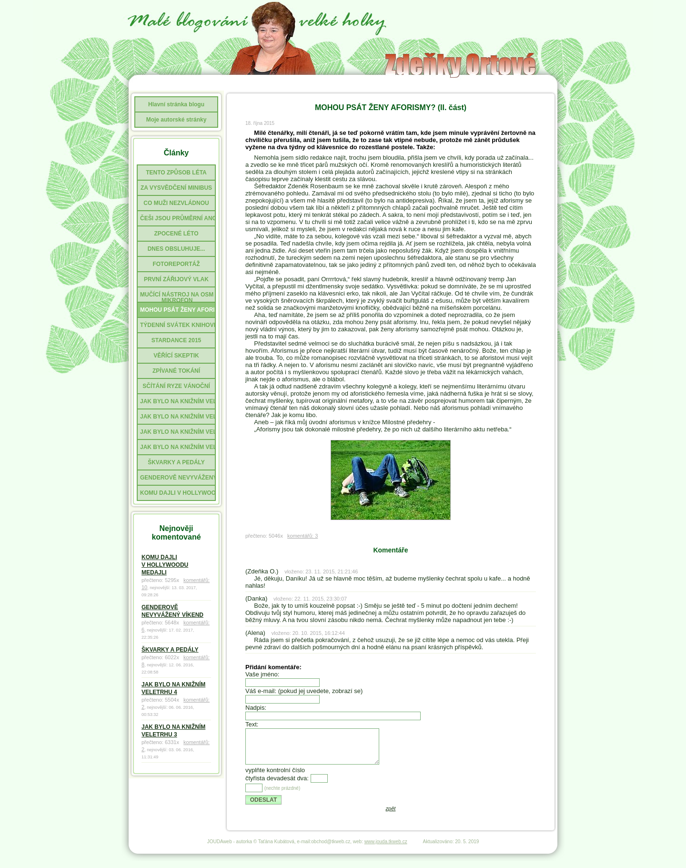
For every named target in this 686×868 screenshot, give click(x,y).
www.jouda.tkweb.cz (385, 848)
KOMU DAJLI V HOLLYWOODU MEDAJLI (164, 565)
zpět (391, 815)
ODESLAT (263, 807)
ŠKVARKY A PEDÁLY (170, 649)
